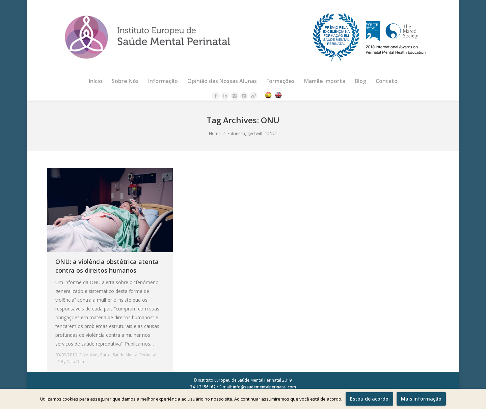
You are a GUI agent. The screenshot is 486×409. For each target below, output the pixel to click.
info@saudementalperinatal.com (264, 387)
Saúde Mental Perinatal (134, 355)
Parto (105, 355)
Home (215, 133)
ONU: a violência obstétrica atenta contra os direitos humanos (107, 265)
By (74, 361)
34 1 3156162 (203, 387)
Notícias (90, 355)
